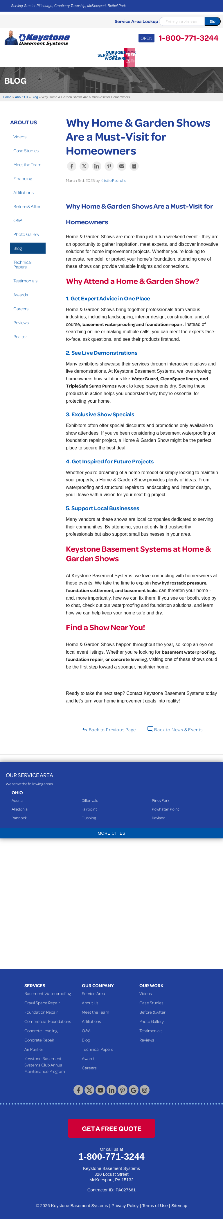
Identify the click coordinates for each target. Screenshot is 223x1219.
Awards (20, 292)
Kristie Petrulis (113, 177)
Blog (17, 245)
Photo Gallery (26, 231)
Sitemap (179, 1203)
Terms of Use (155, 1203)
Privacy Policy (125, 1203)
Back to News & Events (175, 727)
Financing (22, 176)
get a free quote (111, 1125)
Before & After (26, 204)
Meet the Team (27, 162)
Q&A (18, 218)
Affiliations (23, 190)
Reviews (21, 320)
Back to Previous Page (109, 727)
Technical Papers (22, 262)
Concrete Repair (39, 1037)
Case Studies (26, 148)
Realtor (20, 334)
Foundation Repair (41, 1009)
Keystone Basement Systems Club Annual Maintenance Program (44, 1062)
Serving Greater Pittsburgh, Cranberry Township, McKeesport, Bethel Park (68, 6)
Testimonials (25, 278)
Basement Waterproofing (47, 991)
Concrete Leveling (40, 1028)
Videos (19, 134)
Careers (20, 306)
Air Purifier (33, 1046)
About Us (23, 119)
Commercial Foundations (47, 1018)
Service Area (93, 991)
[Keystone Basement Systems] (37, 37)
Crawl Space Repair (42, 1000)
